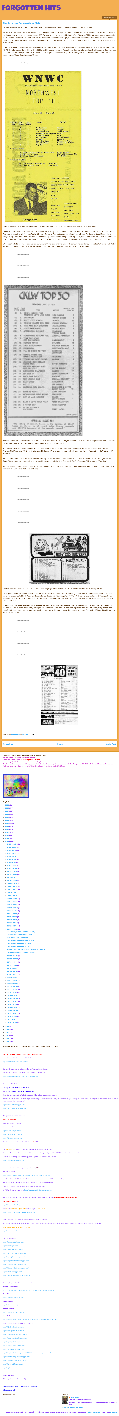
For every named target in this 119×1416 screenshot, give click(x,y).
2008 (7, 1041)
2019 (7, 826)
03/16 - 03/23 (12, 992)
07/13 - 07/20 (12, 917)
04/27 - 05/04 (12, 974)
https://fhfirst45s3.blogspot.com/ (12, 1138)
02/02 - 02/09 (12, 1010)
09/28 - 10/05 (12, 883)
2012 (7, 1029)
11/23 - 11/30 (12, 859)
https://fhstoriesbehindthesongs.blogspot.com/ (16, 1275)
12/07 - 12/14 (12, 853)
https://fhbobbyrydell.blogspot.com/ (13, 1312)
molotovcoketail (93, 1412)
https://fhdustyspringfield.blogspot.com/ (15, 1338)
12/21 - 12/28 (12, 847)
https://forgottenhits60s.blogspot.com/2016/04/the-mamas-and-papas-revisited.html (28, 1353)
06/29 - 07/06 (12, 923)
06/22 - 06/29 (12, 926)
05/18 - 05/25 (12, 965)
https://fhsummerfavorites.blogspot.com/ (15, 1231)
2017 (7, 832)
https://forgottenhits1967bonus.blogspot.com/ (38, 1190)
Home (60, 744)
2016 (7, 835)
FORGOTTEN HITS (31, 9)
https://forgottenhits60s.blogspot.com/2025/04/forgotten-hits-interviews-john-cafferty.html (30, 1319)
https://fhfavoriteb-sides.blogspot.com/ (14, 1108)
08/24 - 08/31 (12, 899)
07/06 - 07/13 (12, 920)
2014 (7, 841)
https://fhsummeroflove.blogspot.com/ (14, 1205)
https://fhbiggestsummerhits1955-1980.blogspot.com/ (19, 1212)
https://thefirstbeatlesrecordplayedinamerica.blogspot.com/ (20, 1076)
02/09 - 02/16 (12, 1007)
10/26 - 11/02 (12, 871)
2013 (7, 1026)
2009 (7, 1038)
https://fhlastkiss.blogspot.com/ (12, 1272)
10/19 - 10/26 (12, 874)
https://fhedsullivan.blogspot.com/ (13, 1249)
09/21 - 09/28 (12, 886)
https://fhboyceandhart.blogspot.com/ (14, 1345)
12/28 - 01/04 (12, 844)
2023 (7, 814)
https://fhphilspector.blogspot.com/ (13, 1342)
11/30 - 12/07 (12, 856)
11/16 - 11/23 (11, 862)
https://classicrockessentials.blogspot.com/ (15, 1061)
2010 (7, 1035)
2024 (7, 811)
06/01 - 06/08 (12, 959)
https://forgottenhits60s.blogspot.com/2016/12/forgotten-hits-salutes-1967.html (26, 1175)
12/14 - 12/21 (11, 850)
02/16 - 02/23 (12, 1004)
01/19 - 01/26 (12, 1016)
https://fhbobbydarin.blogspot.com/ (13, 1160)
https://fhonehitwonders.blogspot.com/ (14, 1264)
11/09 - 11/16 (12, 865)
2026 (7, 805)
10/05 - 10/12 (12, 880)
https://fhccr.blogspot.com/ (11, 1246)
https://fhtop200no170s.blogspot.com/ (14, 1360)
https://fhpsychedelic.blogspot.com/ (13, 1242)
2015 (7, 838)
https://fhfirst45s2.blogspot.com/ (12, 1134)
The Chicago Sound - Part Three (19, 943)
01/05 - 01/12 (12, 1022)
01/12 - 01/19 (12, 1019)
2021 (7, 820)
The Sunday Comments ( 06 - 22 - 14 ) (21, 932)
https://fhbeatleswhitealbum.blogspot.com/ (15, 1268)
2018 (7, 829)
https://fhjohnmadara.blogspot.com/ (13, 1368)
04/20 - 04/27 (12, 977)
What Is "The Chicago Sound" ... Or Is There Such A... (26, 949)
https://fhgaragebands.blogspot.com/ (14, 1257)
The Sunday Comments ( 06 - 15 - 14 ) (21, 952)
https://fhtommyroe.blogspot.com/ (13, 1305)
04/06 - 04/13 (12, 983)
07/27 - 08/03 (12, 911)
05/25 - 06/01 (12, 962)
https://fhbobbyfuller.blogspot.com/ (13, 1330)
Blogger (113, 1412)
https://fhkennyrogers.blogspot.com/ (14, 1349)
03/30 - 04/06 (12, 986)
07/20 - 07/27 (12, 914)
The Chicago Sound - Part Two (18, 946)
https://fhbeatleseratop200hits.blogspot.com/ (16, 1356)
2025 (7, 808)
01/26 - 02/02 (12, 1013)
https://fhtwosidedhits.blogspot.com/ (14, 1104)
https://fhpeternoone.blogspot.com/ (13, 1297)
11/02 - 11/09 (12, 868)
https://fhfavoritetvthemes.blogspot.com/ (15, 1253)
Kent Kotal (75, 1397)
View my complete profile (72, 1407)
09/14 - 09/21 (12, 889)
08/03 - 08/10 (12, 908)
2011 (7, 1032)
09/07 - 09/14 (12, 892)
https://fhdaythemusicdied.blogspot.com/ (15, 1334)
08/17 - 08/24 (12, 902)
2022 (7, 817)
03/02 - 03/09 (12, 998)
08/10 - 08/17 (12, 905)
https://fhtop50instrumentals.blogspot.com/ (16, 1260)
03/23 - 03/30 (12, 989)
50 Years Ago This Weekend (17, 937)
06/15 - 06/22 (12, 929)
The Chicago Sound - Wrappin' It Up (20, 940)
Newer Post (8, 744)
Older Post (111, 744)
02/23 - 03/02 (12, 1001)
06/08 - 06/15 (12, 956)
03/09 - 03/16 (12, 995)
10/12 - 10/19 (12, 877)
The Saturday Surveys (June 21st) (19, 934)
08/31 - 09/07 (12, 895)
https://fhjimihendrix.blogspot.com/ (13, 1327)
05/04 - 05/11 (12, 971)
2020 (7, 823)
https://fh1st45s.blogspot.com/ (12, 1130)
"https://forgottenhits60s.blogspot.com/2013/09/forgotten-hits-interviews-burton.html (28, 1290)
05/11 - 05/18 (12, 968)
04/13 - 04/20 (12, 980)
